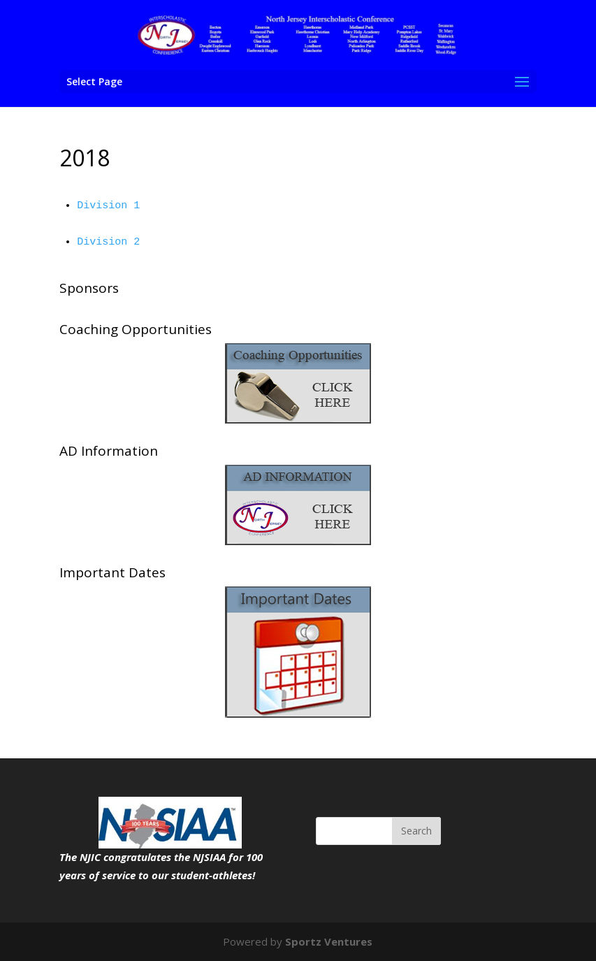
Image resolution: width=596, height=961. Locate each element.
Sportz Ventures (328, 941)
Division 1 (108, 206)
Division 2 (108, 242)
